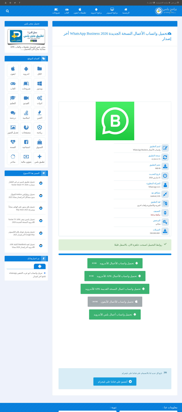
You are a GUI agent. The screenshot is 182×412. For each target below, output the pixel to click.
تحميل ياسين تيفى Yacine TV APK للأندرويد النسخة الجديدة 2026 (21, 220)
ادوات (39, 98)
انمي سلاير (50, 386)
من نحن (175, 3)
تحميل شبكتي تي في (25, 381)
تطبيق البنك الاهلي (33, 386)
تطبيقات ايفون (80, 10)
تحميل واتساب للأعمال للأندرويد (112, 217)
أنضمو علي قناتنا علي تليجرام (112, 336)
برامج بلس (158, 409)
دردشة (13, 113)
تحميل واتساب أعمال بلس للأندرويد (113, 268)
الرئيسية (126, 10)
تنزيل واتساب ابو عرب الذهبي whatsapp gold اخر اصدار (27, 274)
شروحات (56, 10)
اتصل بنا (151, 3)
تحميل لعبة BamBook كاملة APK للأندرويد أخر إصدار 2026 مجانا (22, 245)
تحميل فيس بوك (48, 370)
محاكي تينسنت (33, 376)
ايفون (13, 69)
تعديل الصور (13, 128)
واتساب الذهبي (49, 396)
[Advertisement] (115, 77)
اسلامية (26, 113)
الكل (39, 69)
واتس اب (16, 391)
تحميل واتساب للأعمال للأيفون (112, 255)
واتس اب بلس (31, 391)
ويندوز (39, 84)
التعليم (13, 98)
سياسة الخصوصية (163, 3)
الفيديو (26, 98)
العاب (67, 10)
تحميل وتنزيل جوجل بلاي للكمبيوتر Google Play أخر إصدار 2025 (22, 233)
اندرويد (26, 69)
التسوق (39, 142)
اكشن (39, 113)
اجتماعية (26, 142)
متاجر (13, 157)
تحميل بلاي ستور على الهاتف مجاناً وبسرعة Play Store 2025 (22, 208)
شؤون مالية (26, 157)
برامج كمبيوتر (112, 10)
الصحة (13, 142)
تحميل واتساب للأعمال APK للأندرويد (112, 230)
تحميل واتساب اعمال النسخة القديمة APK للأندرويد (113, 243)
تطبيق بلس (39, 157)
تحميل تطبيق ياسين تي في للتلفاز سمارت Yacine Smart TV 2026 (22, 183)
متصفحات (26, 128)
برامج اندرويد (96, 10)
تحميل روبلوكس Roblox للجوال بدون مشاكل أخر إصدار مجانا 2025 (22, 195)
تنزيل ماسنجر (49, 376)
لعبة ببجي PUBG (48, 391)
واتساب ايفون (31, 370)
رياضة (39, 128)
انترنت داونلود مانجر (47, 381)
